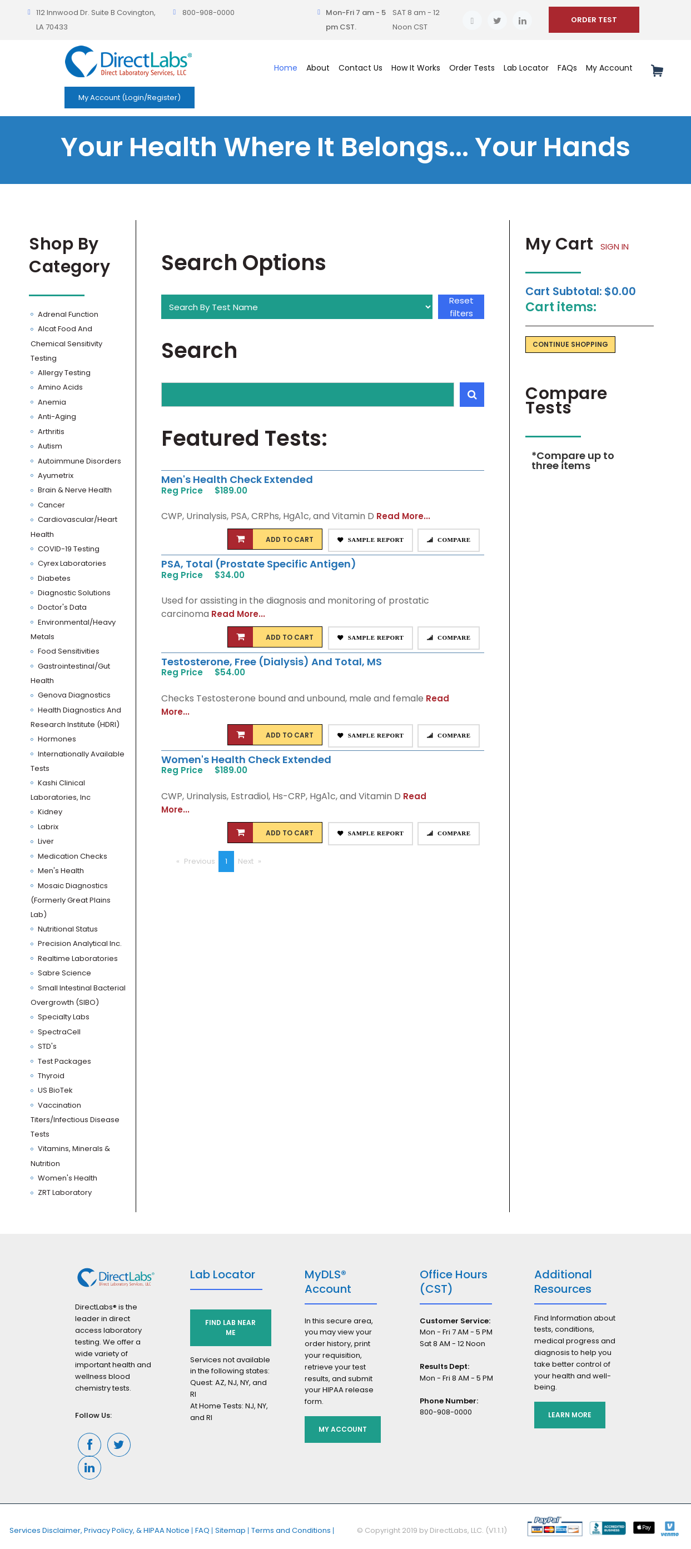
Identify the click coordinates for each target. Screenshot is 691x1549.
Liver (45, 841)
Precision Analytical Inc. (79, 943)
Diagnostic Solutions (73, 592)
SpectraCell (58, 1032)
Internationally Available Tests (78, 761)
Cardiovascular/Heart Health (74, 526)
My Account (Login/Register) (129, 97)
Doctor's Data (61, 607)
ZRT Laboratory (64, 1192)
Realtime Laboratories (77, 958)
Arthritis (50, 431)
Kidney (49, 811)
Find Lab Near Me (230, 1327)
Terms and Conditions (291, 1530)
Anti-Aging (56, 416)
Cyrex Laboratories (71, 563)
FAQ (202, 1530)
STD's (46, 1046)
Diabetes (53, 578)
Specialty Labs (63, 1017)
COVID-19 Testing (68, 549)
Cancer (50, 505)
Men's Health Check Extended (237, 479)
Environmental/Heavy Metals (73, 629)
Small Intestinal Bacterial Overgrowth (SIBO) (78, 995)
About (318, 67)
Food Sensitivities (68, 651)
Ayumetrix (54, 475)
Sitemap (230, 1530)
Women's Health (66, 1178)
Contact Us (360, 67)
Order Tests (472, 67)
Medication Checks (71, 856)
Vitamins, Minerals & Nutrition (70, 1155)
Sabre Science (63, 973)
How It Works (415, 67)
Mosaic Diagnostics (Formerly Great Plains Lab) (71, 900)
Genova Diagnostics (73, 695)
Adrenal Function (67, 314)
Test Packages (63, 1061)
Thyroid (50, 1075)
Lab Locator (526, 67)
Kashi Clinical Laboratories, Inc (61, 790)
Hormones (56, 739)
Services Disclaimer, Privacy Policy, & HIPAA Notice (99, 1530)
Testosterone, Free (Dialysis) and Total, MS (271, 662)
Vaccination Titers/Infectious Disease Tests (75, 1119)
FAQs (567, 67)
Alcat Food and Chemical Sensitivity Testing (66, 343)
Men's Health (60, 870)
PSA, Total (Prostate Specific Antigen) (258, 564)
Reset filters (461, 307)
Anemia (51, 402)
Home (285, 67)
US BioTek (54, 1090)
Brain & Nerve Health (74, 490)
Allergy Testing (63, 372)
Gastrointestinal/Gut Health (70, 673)
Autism (49, 446)
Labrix (47, 826)
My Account (609, 67)
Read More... (403, 516)
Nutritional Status (67, 929)
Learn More (569, 1414)
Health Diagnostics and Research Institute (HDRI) (76, 717)
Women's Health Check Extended (246, 759)
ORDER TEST (594, 19)
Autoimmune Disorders (78, 461)
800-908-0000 (208, 12)
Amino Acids (59, 387)
